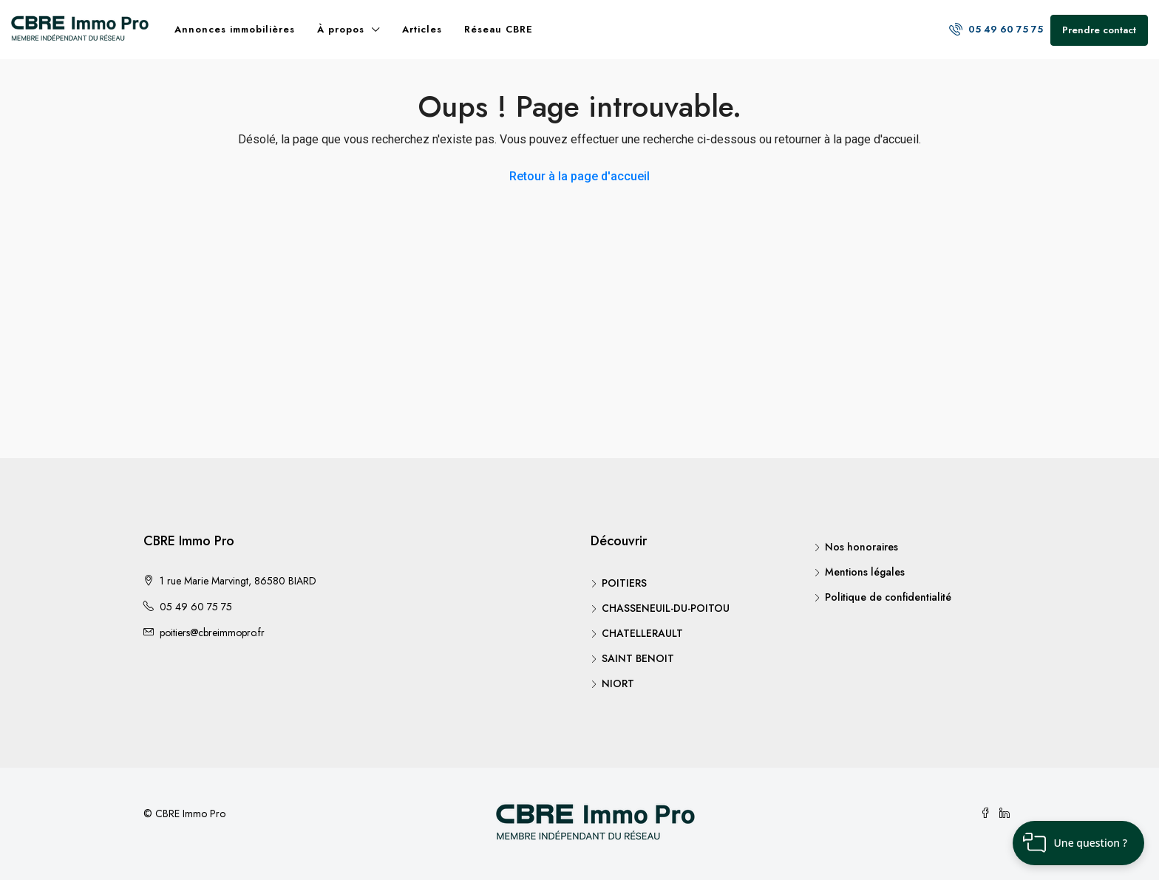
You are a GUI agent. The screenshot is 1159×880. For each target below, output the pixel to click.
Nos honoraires (861, 546)
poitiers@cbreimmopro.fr (212, 632)
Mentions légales (865, 572)
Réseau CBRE (498, 29)
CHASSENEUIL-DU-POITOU (666, 608)
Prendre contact (1099, 30)
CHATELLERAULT (642, 633)
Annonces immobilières (234, 29)
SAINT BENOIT (638, 658)
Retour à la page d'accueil (579, 176)
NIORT (618, 683)
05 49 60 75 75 (996, 29)
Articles (422, 29)
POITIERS (624, 583)
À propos (340, 29)
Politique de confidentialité (888, 597)
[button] (1078, 843)
